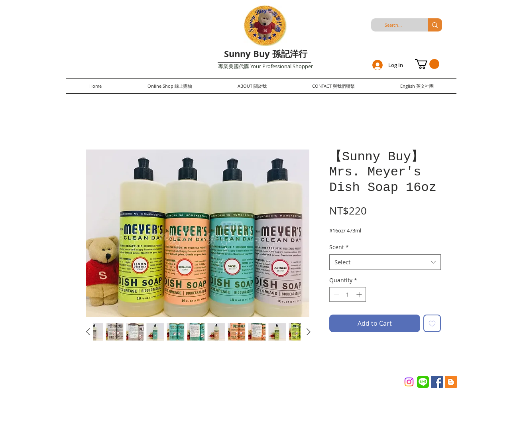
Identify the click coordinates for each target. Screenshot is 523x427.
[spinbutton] (347, 294)
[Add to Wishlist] (432, 323)
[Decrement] (335, 294)
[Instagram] (409, 382)
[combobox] (385, 262)
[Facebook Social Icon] (437, 382)
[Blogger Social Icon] (451, 382)
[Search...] (393, 24)
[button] (427, 64)
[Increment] (360, 294)
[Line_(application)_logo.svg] (423, 382)
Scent (339, 247)
